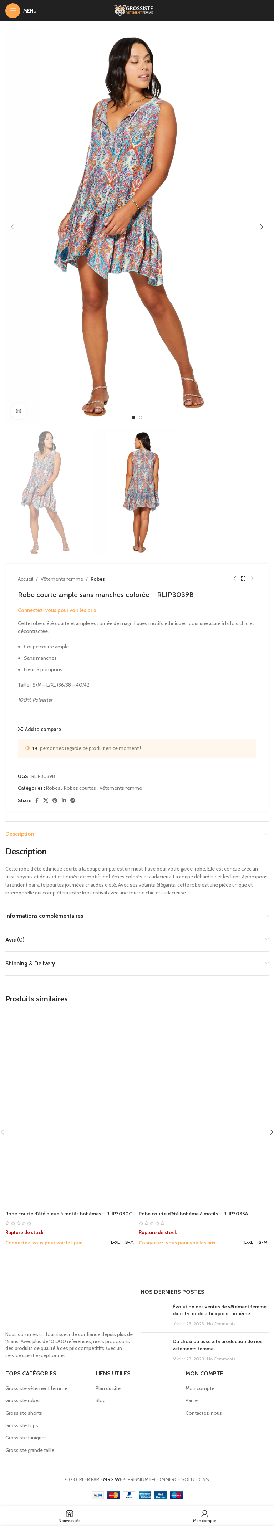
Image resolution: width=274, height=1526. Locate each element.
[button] (12, 227)
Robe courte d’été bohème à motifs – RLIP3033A (193, 1213)
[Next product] (252, 579)
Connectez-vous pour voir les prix (57, 610)
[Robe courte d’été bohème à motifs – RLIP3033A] (204, 1109)
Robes (98, 579)
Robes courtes (80, 788)
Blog (100, 1400)
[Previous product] (234, 579)
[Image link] (69, 1307)
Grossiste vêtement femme (36, 1388)
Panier (192, 1400)
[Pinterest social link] (55, 800)
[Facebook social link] (36, 800)
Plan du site (108, 1388)
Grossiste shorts (23, 1413)
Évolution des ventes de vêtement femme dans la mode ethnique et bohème (220, 1310)
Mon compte (200, 1388)
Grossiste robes (23, 1400)
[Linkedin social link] (64, 800)
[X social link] (45, 800)
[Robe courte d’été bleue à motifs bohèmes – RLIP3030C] (70, 1109)
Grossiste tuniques (26, 1437)
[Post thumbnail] (154, 1315)
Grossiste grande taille (29, 1450)
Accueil (25, 579)
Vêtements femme (62, 579)
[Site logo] (137, 10)
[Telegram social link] (72, 800)
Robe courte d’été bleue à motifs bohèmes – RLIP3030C (68, 1213)
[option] (133, 417)
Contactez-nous (204, 1413)
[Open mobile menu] (21, 11)
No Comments (221, 1323)
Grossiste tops (21, 1425)
